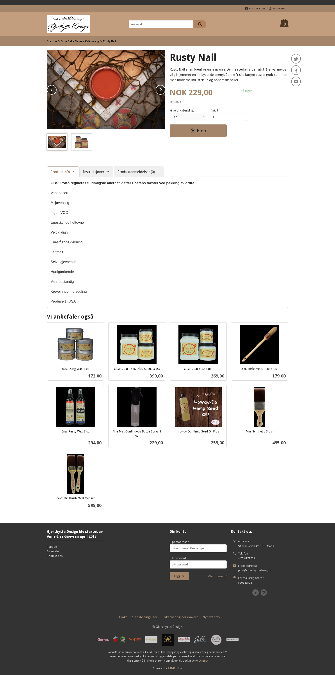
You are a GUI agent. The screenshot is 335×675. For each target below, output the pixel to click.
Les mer (203, 661)
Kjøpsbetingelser (144, 617)
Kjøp (198, 131)
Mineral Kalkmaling (182, 110)
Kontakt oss (55, 556)
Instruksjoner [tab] (93, 172)
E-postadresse (179, 542)
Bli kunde (53, 551)
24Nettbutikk (175, 668)
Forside (52, 41)
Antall (214, 110)
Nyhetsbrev (211, 617)
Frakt (123, 617)
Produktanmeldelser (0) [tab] (136, 172)
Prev (56, 89)
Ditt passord (178, 558)
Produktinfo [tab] (60, 172)
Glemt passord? (217, 576)
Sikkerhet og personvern (180, 617)
